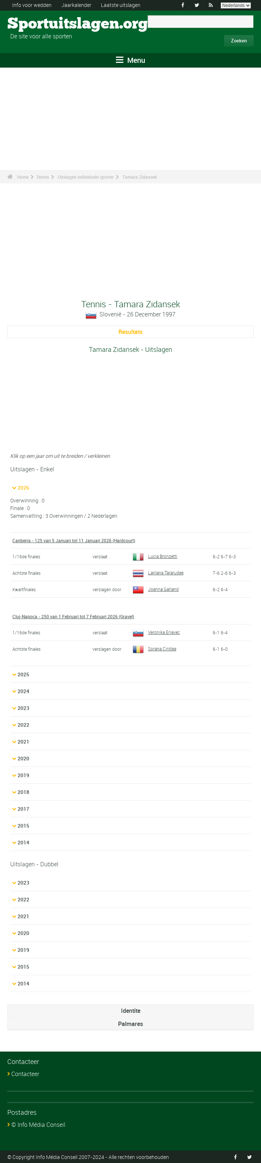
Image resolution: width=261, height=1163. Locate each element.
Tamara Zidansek (139, 177)
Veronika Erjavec (156, 632)
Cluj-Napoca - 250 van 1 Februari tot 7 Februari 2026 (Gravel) (73, 616)
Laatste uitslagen (120, 4)
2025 (23, 673)
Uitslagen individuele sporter (86, 177)
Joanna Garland (156, 589)
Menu (130, 60)
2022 (23, 724)
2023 (23, 707)
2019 (23, 774)
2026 (23, 487)
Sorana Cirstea (154, 648)
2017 (23, 808)
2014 (23, 842)
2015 (23, 825)
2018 (23, 791)
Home (23, 177)
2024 (23, 690)
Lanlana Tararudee (158, 572)
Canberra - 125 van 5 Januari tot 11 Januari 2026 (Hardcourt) (73, 540)
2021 (23, 741)
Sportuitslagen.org (35, 23)
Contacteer (25, 1073)
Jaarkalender (76, 4)
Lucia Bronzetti (155, 556)
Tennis (42, 177)
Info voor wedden (32, 4)
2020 (23, 758)
